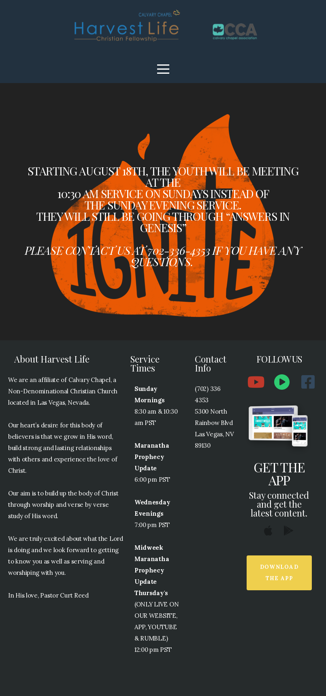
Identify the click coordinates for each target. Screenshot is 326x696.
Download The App (279, 573)
